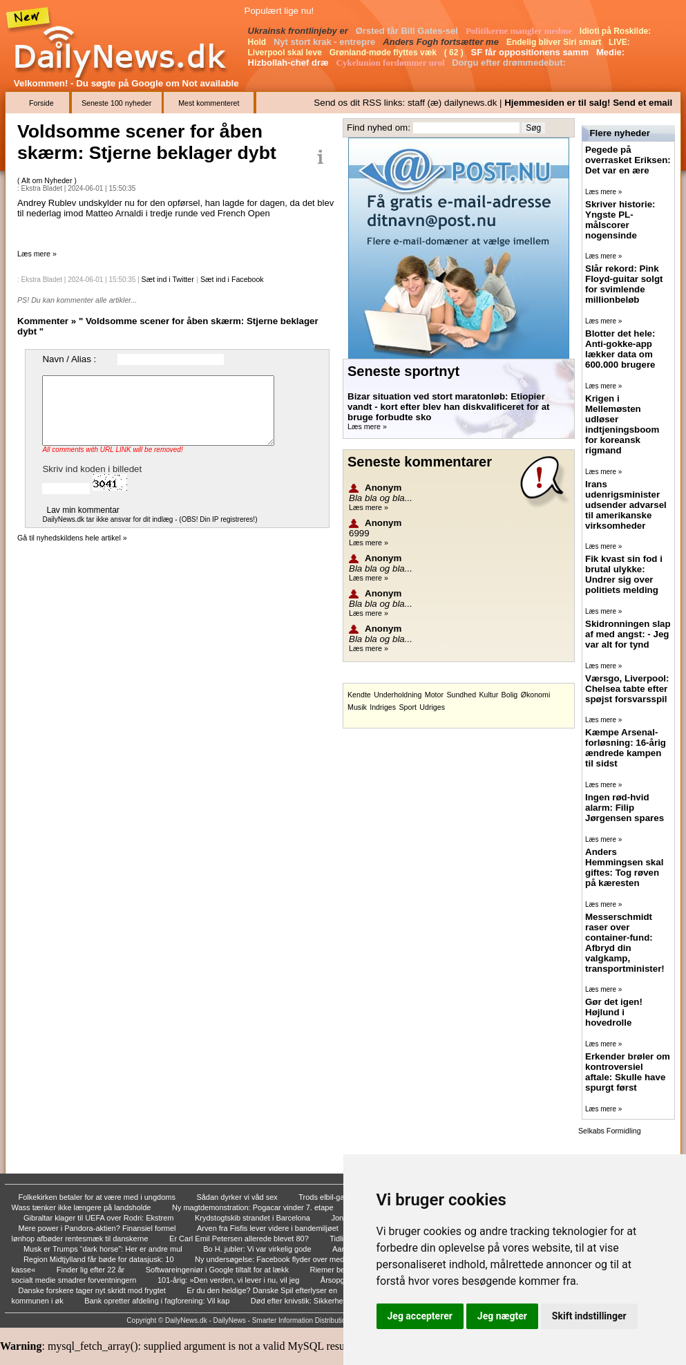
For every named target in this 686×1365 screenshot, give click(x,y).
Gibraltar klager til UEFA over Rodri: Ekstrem (99, 1218)
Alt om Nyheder (47, 180)
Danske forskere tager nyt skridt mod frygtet (93, 1290)
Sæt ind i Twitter (168, 279)
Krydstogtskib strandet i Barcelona (253, 1218)
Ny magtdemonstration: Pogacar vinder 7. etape (254, 1207)
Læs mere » (37, 254)
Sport (407, 707)
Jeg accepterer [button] (420, 1315)
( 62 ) (455, 52)
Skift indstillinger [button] (589, 1315)
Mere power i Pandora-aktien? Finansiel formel (98, 1228)
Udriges (432, 707)
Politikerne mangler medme (520, 31)
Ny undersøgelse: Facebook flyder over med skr (277, 1259)
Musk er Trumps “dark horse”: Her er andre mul (103, 1249)
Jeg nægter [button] (502, 1315)
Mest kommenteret (208, 103)
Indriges (383, 707)
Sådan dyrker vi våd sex (237, 1197)
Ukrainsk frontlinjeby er (299, 31)
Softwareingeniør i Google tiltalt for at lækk (218, 1269)
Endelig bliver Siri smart (555, 42)
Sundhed (461, 694)
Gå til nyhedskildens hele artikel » (72, 538)
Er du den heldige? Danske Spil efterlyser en (263, 1290)
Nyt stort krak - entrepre (326, 42)
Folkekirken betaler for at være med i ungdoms (98, 1197)
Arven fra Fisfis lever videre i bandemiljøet (269, 1228)
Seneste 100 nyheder (116, 103)
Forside (41, 103)
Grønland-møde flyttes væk (384, 52)
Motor (434, 694)
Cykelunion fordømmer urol (391, 62)
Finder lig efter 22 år (92, 1269)
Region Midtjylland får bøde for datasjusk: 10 (99, 1259)
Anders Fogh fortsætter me (442, 42)
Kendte (359, 694)
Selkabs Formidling (609, 1131)
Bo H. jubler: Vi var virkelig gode (258, 1249)
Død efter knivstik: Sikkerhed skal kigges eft (325, 1301)
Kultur (488, 694)
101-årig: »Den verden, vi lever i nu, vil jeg (230, 1280)
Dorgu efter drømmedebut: (510, 62)
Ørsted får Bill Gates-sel (408, 31)
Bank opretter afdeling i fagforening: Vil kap (157, 1301)
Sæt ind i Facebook (232, 279)
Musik (357, 707)
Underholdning (397, 694)
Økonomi (536, 694)
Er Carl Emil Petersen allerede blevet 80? (240, 1238)
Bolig (510, 694)
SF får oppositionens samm (530, 52)
